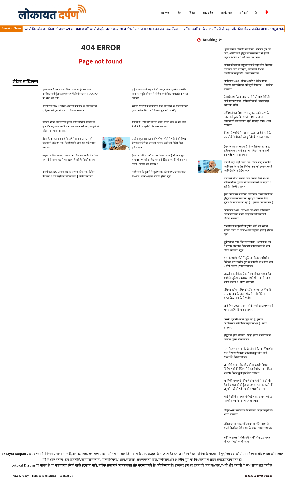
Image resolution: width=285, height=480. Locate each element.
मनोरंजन (226, 13)
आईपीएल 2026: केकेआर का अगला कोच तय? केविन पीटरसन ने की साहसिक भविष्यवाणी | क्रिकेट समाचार (247, 214)
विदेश (192, 13)
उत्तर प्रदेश (208, 13)
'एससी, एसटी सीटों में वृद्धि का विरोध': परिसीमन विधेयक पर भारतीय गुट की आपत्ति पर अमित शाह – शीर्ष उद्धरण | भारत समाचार (248, 262)
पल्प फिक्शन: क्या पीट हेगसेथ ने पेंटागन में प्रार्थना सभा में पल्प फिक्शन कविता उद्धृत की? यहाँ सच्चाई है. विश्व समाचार (248, 352)
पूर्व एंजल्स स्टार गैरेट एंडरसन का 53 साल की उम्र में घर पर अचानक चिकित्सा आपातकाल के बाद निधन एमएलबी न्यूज (247, 246)
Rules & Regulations (44, 476)
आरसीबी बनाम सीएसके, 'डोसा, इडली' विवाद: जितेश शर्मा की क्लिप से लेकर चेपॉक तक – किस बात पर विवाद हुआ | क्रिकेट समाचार (248, 369)
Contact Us (66, 476)
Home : (165, 13)
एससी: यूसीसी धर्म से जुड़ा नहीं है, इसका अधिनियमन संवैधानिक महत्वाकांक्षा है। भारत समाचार (245, 323)
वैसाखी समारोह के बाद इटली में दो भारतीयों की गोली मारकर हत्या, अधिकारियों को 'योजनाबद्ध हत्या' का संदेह (247, 101)
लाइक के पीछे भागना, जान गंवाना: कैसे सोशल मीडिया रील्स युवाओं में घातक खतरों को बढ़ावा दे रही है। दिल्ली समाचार (247, 182)
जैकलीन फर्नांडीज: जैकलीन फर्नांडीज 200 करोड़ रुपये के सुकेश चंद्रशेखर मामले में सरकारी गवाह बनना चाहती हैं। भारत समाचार (247, 278)
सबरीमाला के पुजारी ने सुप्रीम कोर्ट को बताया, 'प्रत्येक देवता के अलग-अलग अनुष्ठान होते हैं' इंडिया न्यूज (248, 230)
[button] (256, 12)
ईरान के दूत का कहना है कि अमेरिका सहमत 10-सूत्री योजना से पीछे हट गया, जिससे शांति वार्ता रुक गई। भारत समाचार (69, 143)
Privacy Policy (21, 476)
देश (179, 13)
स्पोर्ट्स (243, 13)
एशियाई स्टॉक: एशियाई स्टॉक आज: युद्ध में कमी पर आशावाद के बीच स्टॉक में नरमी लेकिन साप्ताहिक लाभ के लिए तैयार (247, 293)
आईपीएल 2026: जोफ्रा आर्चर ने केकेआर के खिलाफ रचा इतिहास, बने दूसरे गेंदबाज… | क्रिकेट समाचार (248, 85)
